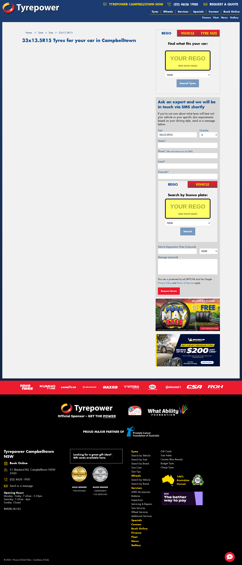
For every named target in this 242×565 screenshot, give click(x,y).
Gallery (234, 17)
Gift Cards (166, 451)
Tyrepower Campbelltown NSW (133, 4)
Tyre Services (138, 508)
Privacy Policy (165, 283)
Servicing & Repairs (141, 504)
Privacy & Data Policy (22, 560)
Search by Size (139, 459)
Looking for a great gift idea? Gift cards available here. (96, 456)
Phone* (175, 151)
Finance (206, 17)
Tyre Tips (136, 471)
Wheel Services (139, 512)
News (224, 17)
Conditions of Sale (41, 560)
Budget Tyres (167, 463)
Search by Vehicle (140, 455)
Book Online (231, 11)
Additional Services (141, 516)
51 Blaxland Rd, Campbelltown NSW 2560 (32, 471)
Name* (162, 141)
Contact (214, 11)
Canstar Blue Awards (172, 459)
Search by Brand (140, 463)
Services (183, 11)
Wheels (168, 11)
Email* (161, 161)
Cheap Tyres (167, 467)
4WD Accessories (140, 492)
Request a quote (221, 4)
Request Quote (169, 291)
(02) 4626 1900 (186, 4)
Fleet (216, 17)
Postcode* (163, 172)
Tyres (155, 11)
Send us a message (21, 486)
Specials (198, 11)
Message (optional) (168, 257)
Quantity (204, 130)
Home (27, 32)
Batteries (135, 496)
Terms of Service (185, 283)
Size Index (166, 455)
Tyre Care (136, 467)
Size (160, 130)
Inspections (137, 500)
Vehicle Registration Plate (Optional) (177, 247)
